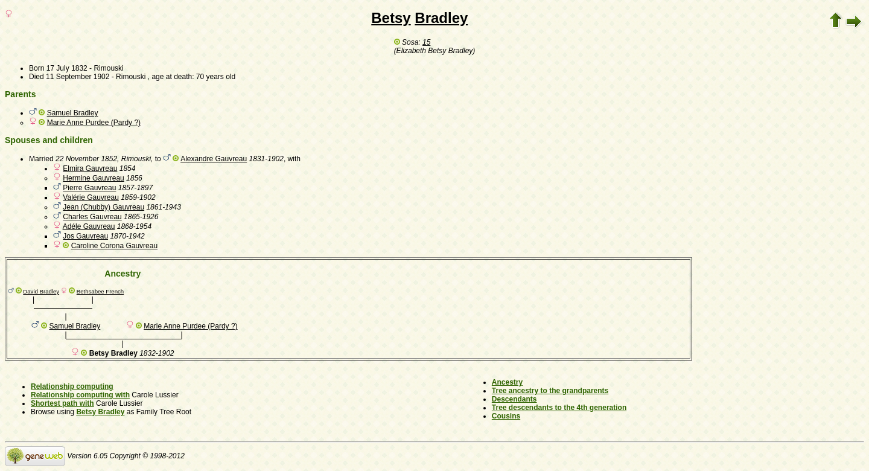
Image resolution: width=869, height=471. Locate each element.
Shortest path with (62, 403)
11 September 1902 (77, 76)
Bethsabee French (100, 291)
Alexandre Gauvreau (213, 159)
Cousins (506, 416)
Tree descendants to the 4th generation (559, 407)
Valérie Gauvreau (91, 197)
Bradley (441, 18)
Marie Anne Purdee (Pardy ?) (94, 122)
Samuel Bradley (72, 113)
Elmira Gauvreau (90, 168)
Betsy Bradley (100, 412)
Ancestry (507, 382)
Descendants (514, 399)
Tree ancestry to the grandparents (550, 390)
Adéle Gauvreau (89, 226)
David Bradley (41, 291)
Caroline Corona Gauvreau (114, 246)
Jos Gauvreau (85, 236)
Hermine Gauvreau (93, 178)
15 (426, 42)
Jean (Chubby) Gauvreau (103, 207)
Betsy (390, 18)
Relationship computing (72, 386)
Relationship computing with (80, 395)
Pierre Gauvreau (89, 188)
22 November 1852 (86, 159)
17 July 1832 (67, 68)
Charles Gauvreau (92, 217)
